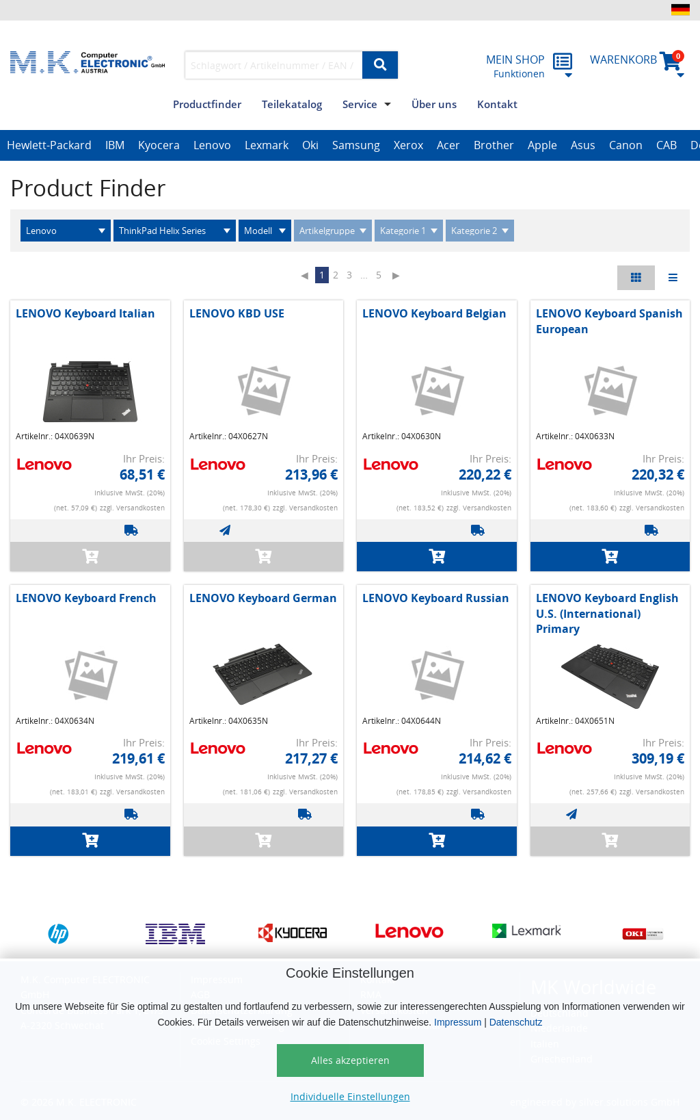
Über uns (434, 104)
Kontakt (497, 104)
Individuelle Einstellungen (350, 1096)
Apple (542, 145)
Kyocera (159, 145)
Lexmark (266, 145)
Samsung (356, 145)
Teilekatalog (292, 104)
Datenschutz (516, 1022)
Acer (448, 145)
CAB (666, 145)
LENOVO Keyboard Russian (435, 597)
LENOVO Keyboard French (86, 597)
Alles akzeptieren (350, 1060)
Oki (310, 145)
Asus (583, 145)
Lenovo (212, 145)
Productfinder (207, 104)
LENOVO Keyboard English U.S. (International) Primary (607, 613)
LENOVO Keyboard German (263, 597)
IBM (114, 145)
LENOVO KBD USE (236, 313)
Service (359, 104)
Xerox (408, 145)
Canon (626, 145)
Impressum (457, 1022)
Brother (494, 145)
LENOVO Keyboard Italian (85, 313)
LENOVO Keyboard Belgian (434, 313)
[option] (49, 145)
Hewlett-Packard (49, 145)
